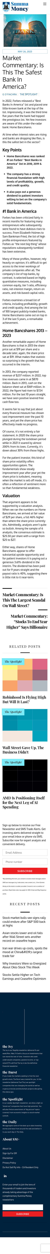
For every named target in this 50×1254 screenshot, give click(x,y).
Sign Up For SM (10, 1153)
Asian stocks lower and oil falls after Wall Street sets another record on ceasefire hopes (23, 936)
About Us (7, 1148)
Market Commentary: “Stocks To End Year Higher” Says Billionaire (27, 621)
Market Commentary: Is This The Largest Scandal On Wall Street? (24, 600)
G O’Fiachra (10, 94)
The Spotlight (28, 94)
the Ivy (8, 1046)
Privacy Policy (9, 1162)
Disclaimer (8, 1158)
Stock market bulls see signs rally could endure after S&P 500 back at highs (24, 921)
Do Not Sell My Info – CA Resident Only (20, 1167)
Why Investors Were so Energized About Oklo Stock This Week (24, 965)
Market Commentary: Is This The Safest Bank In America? (23, 72)
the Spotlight (13, 1099)
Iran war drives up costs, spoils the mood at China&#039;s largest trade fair (25, 952)
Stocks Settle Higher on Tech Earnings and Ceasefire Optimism (24, 976)
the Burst (10, 1072)
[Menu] (44, 4)
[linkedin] (5, 1175)
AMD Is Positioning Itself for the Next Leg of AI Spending (24, 802)
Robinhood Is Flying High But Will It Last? (24, 699)
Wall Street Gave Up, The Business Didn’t (23, 750)
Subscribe (25, 871)
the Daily (10, 1121)
